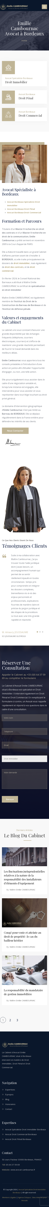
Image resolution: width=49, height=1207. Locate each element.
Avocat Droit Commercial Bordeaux (21, 1134)
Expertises (10, 1089)
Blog (7, 1099)
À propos (9, 1094)
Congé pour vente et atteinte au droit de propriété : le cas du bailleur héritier (22, 936)
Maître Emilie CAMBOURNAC (22, 889)
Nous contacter (15, 430)
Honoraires (10, 1104)
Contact (8, 1109)
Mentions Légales (9, 1197)
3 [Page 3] (17, 1020)
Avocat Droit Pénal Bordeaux (18, 1139)
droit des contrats (14, 267)
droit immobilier (22, 263)
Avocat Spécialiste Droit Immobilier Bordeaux (25, 1129)
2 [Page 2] (10, 1020)
